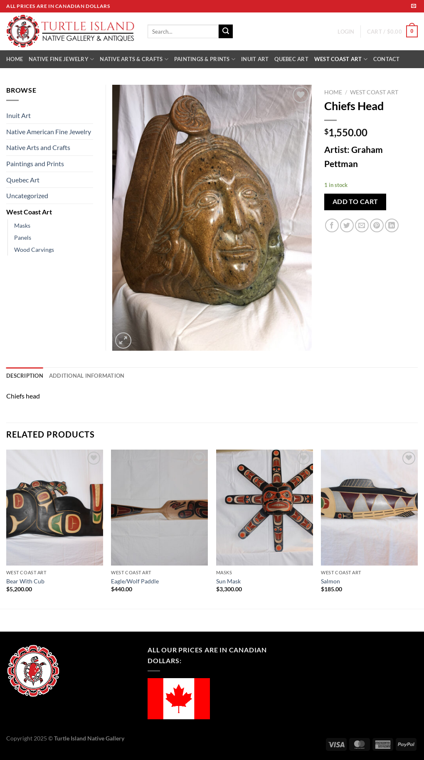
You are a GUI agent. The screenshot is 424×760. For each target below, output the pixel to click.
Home (333, 92)
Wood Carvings (34, 249)
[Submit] (226, 32)
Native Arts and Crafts (38, 147)
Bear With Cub (25, 581)
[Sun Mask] (264, 508)
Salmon (330, 581)
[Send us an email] (413, 6)
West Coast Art (374, 92)
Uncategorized (27, 195)
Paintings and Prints (35, 163)
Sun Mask (228, 581)
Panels (22, 237)
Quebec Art (22, 180)
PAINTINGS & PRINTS (204, 59)
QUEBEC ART (291, 59)
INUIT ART (255, 59)
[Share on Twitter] (347, 225)
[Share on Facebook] (332, 225)
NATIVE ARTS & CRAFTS (134, 59)
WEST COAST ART (340, 59)
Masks (22, 225)
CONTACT (386, 59)
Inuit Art (18, 115)
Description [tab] (24, 375)
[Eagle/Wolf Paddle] (159, 508)
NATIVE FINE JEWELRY (61, 59)
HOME (14, 59)
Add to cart (355, 201)
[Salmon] (369, 508)
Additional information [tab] (87, 375)
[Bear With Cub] (54, 508)
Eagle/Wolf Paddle (135, 581)
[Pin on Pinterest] (377, 225)
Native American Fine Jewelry (48, 131)
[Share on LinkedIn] (392, 225)
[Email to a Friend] (362, 225)
